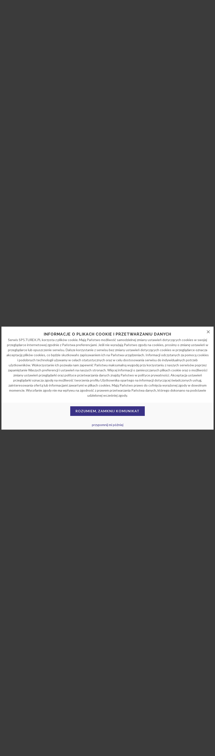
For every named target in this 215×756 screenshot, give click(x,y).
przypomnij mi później (107, 425)
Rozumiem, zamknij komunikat (107, 411)
